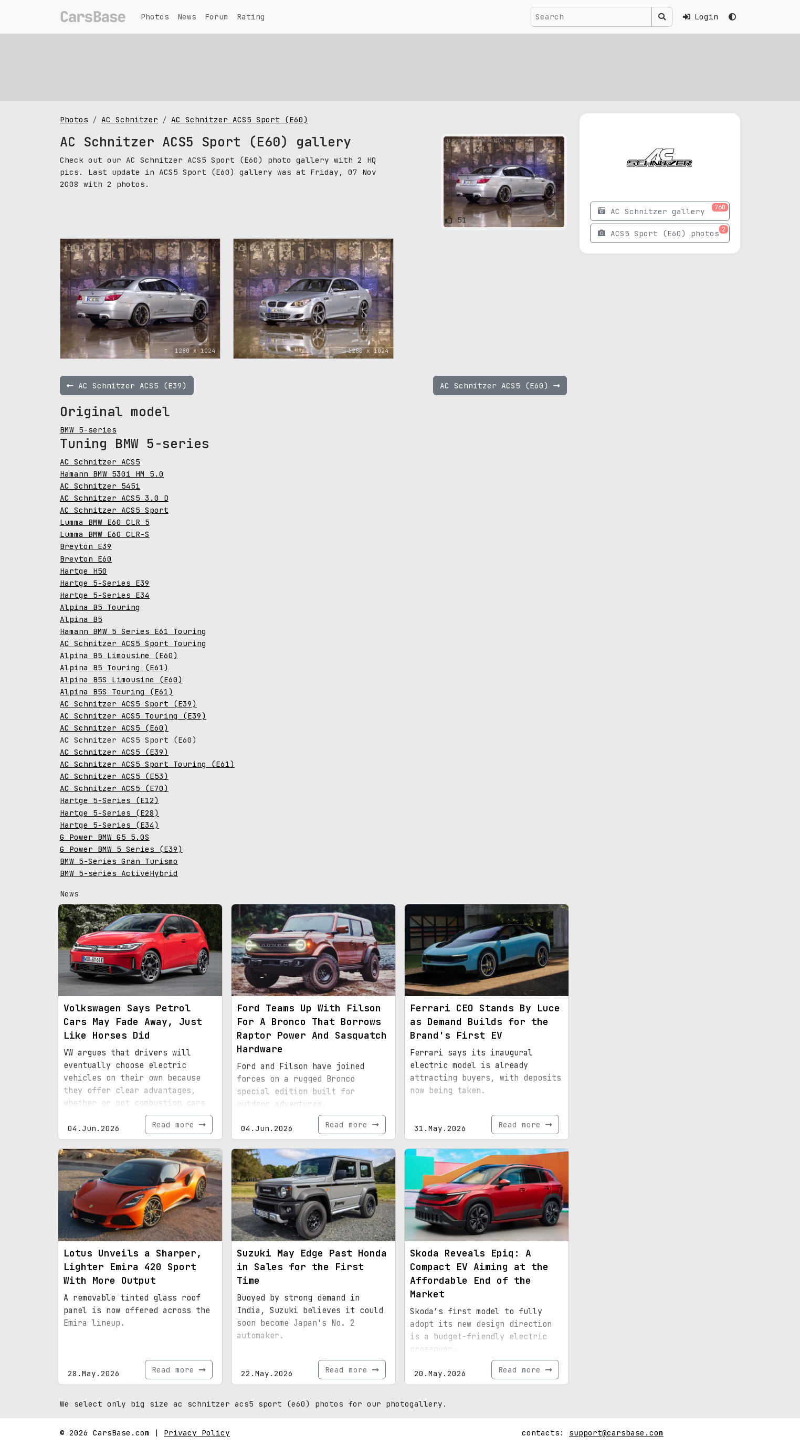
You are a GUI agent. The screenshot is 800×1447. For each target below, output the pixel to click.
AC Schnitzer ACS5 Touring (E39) (133, 716)
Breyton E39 (86, 546)
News (186, 17)
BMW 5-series (88, 430)
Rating (251, 17)
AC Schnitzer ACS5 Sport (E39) (128, 704)
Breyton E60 (86, 559)
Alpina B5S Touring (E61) (116, 691)
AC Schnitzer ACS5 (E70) (114, 788)
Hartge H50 (83, 571)
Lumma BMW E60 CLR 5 (105, 522)
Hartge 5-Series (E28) (109, 813)
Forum (216, 17)
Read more (179, 1124)
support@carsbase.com (616, 1433)
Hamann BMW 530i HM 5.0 (112, 474)
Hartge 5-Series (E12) (109, 800)
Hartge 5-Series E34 (105, 595)
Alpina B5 (81, 619)
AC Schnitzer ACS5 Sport (114, 510)
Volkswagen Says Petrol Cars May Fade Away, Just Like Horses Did (133, 1021)
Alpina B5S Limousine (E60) (121, 679)
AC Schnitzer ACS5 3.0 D (114, 498)
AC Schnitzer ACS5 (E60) (114, 728)
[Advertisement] (375, 65)
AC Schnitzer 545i (100, 486)
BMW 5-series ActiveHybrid (119, 873)
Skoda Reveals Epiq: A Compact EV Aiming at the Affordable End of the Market (479, 1273)
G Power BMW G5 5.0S (105, 837)
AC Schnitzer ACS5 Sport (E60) (239, 119)
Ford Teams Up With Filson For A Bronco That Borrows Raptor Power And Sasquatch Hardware (312, 1028)
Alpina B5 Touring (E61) (114, 667)
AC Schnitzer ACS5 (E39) (114, 752)
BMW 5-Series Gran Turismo (119, 861)
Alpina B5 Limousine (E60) (119, 655)
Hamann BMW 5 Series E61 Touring (133, 631)
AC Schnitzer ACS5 (100, 462)
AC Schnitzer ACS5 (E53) (114, 776)
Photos (155, 17)
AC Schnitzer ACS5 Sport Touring (133, 643)
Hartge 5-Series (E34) (109, 825)
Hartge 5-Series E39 (105, 583)
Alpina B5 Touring (100, 607)
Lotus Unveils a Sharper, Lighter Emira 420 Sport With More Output (133, 1266)
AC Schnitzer (129, 119)
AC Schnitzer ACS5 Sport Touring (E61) (147, 764)
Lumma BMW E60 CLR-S (105, 534)
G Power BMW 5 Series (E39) (121, 849)
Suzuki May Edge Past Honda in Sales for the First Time (312, 1266)
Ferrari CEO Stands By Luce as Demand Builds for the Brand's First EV (485, 1021)
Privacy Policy (197, 1433)
